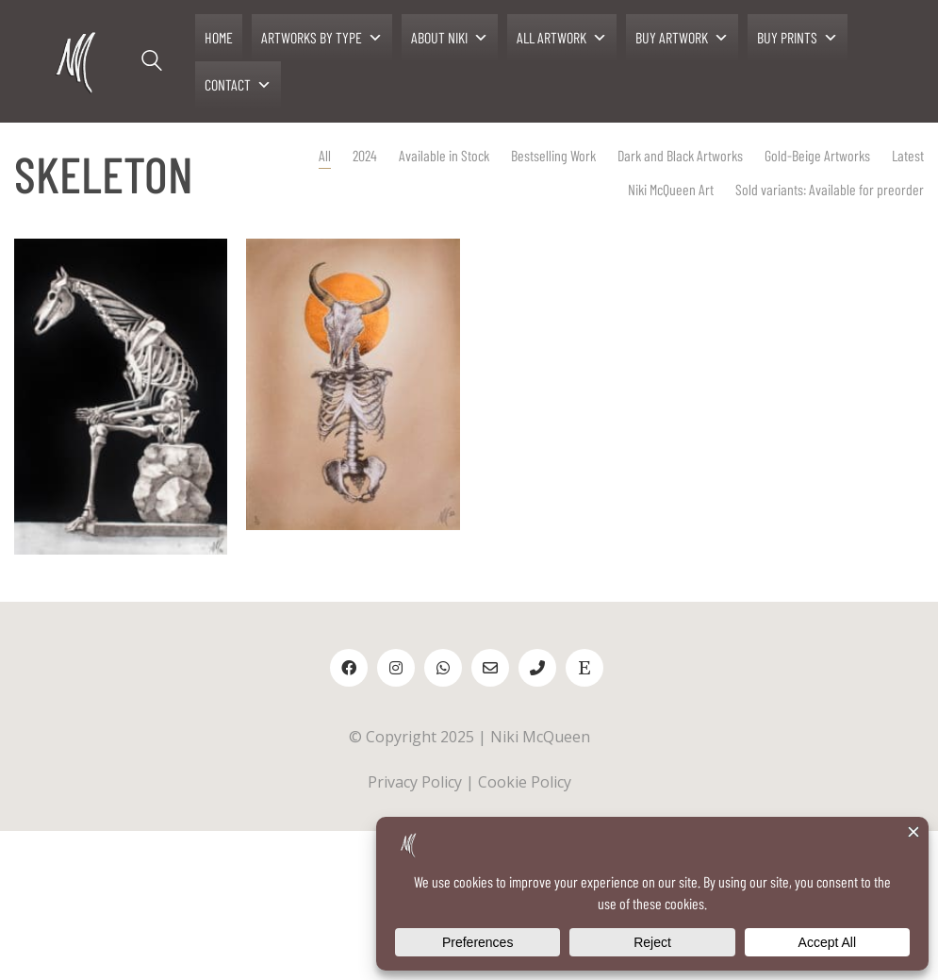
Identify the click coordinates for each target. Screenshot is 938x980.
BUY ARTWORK (682, 37)
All (228, 155)
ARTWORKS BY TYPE (322, 37)
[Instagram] (396, 668)
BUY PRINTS (797, 37)
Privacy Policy (415, 782)
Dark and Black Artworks (582, 155)
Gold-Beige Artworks (713, 155)
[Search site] (151, 63)
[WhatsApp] (443, 668)
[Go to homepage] (77, 61)
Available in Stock (347, 155)
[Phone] (537, 668)
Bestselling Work (456, 155)
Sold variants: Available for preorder (826, 189)
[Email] (490, 668)
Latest (800, 155)
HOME (219, 37)
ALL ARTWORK (562, 37)
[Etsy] (584, 668)
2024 (267, 155)
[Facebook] (349, 668)
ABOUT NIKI (449, 37)
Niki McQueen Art (877, 155)
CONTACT (238, 84)
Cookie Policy (524, 782)
